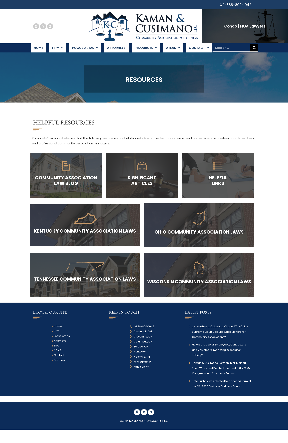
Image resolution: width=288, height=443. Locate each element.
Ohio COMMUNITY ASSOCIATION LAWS (199, 238)
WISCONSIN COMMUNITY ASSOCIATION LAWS (199, 292)
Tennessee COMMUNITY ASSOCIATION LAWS (85, 289)
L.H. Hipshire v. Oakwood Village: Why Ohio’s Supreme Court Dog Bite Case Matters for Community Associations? (220, 345)
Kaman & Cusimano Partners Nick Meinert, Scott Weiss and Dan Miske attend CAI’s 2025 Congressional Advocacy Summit (221, 381)
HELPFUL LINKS (218, 184)
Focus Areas (85, 49)
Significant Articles (141, 184)
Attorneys (116, 49)
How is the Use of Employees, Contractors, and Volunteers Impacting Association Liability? (219, 363)
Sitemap (59, 373)
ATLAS (172, 49)
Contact (198, 49)
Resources (145, 49)
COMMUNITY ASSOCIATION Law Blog (66, 184)
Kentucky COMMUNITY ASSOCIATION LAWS (85, 237)
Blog (57, 359)
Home (38, 49)
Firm (57, 49)
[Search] (254, 49)
